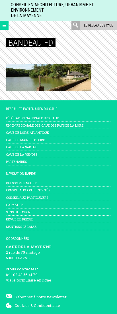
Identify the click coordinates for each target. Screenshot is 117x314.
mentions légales (21, 226)
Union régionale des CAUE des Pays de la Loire (45, 125)
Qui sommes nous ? (21, 183)
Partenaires (16, 161)
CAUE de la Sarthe (21, 147)
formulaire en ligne (34, 280)
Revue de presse (19, 219)
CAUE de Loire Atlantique (27, 132)
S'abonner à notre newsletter (41, 296)
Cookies (22, 305)
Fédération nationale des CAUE (32, 118)
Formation (15, 204)
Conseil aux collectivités (28, 190)
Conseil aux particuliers (27, 197)
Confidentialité (47, 305)
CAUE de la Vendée (22, 154)
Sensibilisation (18, 212)
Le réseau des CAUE (98, 25)
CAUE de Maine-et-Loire (25, 140)
